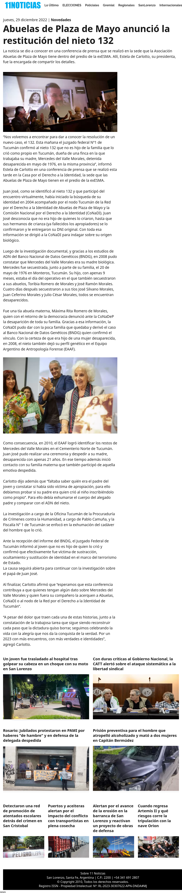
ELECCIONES (72, 5)
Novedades (61, 19)
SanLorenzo (146, 5)
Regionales (126, 5)
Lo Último (51, 5)
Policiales (92, 5)
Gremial (109, 5)
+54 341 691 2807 (126, 877)
